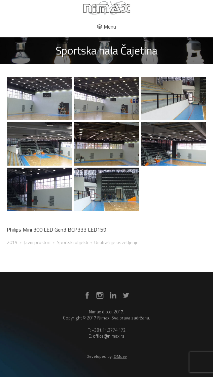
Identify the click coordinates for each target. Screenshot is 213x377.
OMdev (120, 356)
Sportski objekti (72, 242)
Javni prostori (37, 242)
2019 (12, 242)
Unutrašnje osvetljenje (116, 242)
